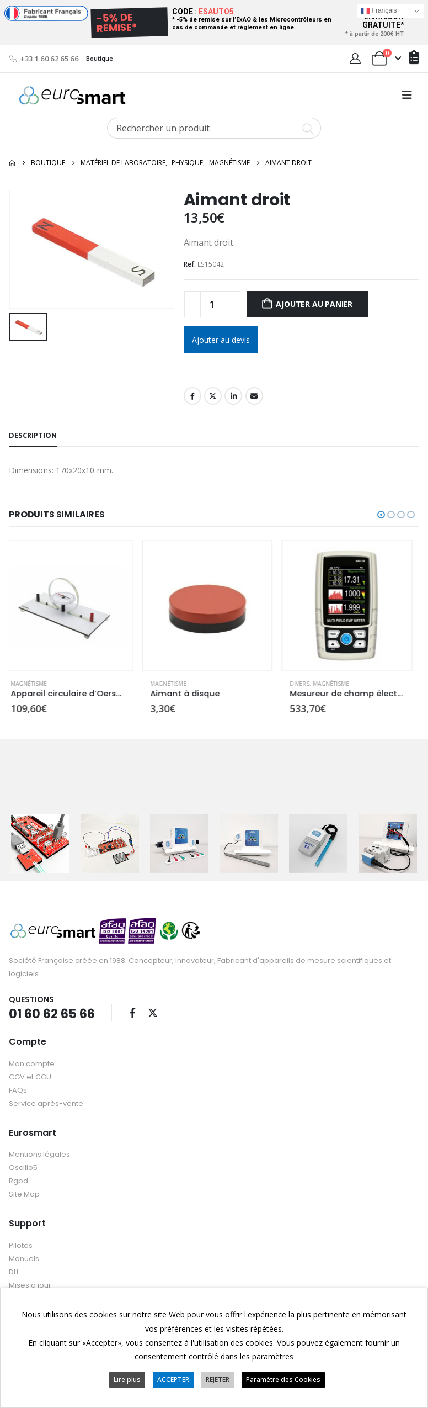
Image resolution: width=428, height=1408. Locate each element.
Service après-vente (46, 1102)
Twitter (213, 396)
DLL (14, 1271)
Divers (307, 683)
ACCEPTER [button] (173, 1379)
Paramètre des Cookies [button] (283, 1379)
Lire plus (127, 1379)
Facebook (192, 396)
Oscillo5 (23, 1167)
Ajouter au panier (314, 304)
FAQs (18, 1089)
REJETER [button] (217, 1379)
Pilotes (21, 1244)
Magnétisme (36, 683)
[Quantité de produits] (212, 304)
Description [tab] (33, 435)
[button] (407, 95)
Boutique (99, 58)
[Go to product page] (75, 605)
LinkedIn (233, 396)
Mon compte (32, 1062)
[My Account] (355, 58)
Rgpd (18, 1180)
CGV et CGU (30, 1076)
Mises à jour (30, 1284)
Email (254, 396)
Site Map (24, 1193)
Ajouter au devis (221, 340)
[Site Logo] (72, 95)
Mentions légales (39, 1153)
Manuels (24, 1257)
